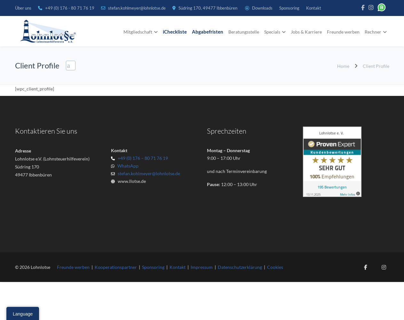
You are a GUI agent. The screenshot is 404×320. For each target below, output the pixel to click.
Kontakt (313, 8)
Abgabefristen (207, 32)
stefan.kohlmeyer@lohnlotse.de (137, 8)
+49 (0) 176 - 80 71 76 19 (70, 8)
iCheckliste (175, 32)
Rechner (373, 32)
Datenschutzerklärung (240, 267)
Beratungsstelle (243, 32)
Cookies (275, 267)
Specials (272, 32)
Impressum (202, 267)
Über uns (23, 8)
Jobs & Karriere (306, 32)
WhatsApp (127, 165)
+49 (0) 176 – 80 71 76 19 (143, 158)
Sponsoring (289, 8)
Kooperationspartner (116, 267)
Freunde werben (343, 32)
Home (343, 66)
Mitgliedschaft (137, 32)
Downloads (262, 8)
